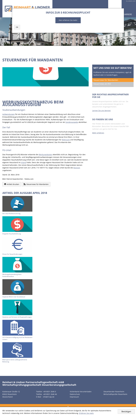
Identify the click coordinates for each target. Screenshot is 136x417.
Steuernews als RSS (102, 84)
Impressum (74, 397)
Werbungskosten (45, 154)
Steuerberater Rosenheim (113, 391)
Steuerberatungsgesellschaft (59, 384)
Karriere (127, 14)
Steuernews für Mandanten (105, 80)
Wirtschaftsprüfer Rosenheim (115, 394)
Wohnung (66, 140)
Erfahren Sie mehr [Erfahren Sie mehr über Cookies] (86, 413)
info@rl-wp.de (48, 397)
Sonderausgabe (71, 122)
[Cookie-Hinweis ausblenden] (126, 411)
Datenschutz (75, 394)
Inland (23, 162)
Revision (76, 168)
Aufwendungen (8, 114)
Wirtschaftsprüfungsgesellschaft (21, 384)
